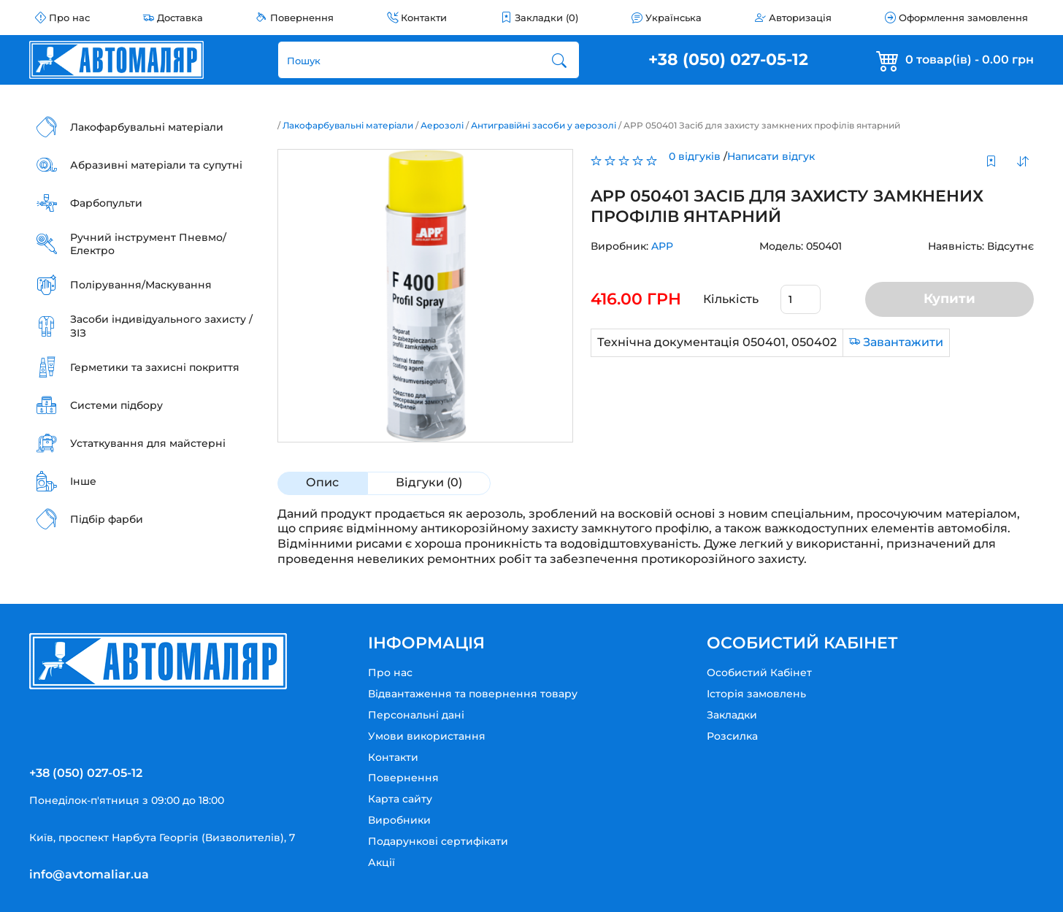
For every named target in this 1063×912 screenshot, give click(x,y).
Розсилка (732, 736)
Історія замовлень (756, 693)
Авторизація (800, 17)
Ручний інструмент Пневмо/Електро (148, 244)
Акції (381, 862)
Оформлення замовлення (963, 17)
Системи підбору (116, 405)
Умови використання (427, 736)
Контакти (424, 17)
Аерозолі (442, 125)
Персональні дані (416, 714)
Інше (83, 481)
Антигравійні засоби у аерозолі (543, 125)
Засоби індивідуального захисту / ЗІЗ (161, 326)
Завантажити (903, 342)
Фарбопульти (106, 203)
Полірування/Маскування (141, 284)
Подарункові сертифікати (438, 841)
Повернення (302, 17)
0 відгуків (695, 156)
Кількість (731, 299)
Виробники (399, 820)
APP (662, 246)
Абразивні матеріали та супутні (156, 165)
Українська (673, 17)
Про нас (69, 17)
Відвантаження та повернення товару (472, 693)
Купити (949, 299)
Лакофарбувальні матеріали (146, 127)
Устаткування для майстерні (148, 443)
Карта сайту (400, 798)
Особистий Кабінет (759, 672)
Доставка (180, 17)
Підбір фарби (106, 519)
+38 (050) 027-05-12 (728, 59)
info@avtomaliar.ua (89, 874)
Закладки (732, 714)
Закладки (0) (546, 17)
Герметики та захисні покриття (154, 367)
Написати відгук (771, 156)
